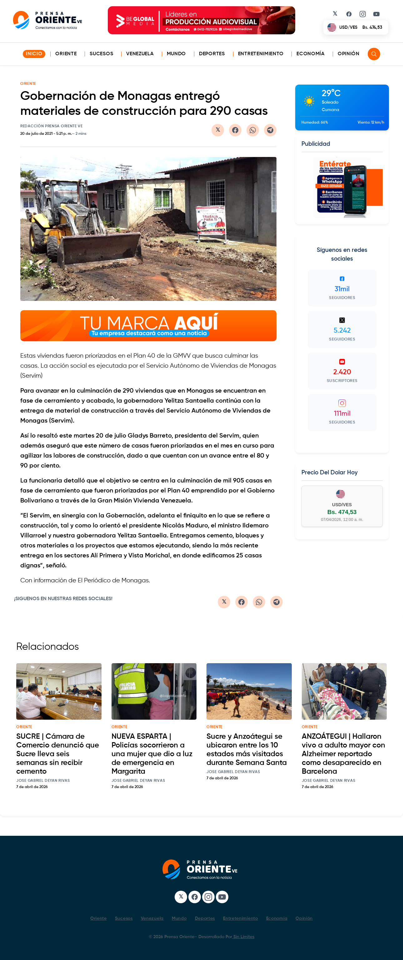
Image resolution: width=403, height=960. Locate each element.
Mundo (176, 53)
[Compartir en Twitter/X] (217, 130)
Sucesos (101, 53)
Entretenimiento (261, 53)
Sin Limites (243, 937)
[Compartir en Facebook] (235, 130)
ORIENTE (28, 84)
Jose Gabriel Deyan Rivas (43, 781)
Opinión (349, 53)
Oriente (66, 53)
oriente (24, 727)
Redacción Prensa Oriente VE (51, 126)
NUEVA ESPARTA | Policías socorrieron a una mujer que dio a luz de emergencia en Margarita (152, 754)
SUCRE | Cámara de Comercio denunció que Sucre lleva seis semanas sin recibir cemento (57, 754)
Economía (310, 53)
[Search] (374, 54)
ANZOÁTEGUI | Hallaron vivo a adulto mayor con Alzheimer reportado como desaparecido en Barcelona (343, 754)
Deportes (212, 53)
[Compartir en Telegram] (270, 130)
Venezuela (139, 53)
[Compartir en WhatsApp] (252, 130)
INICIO (34, 53)
